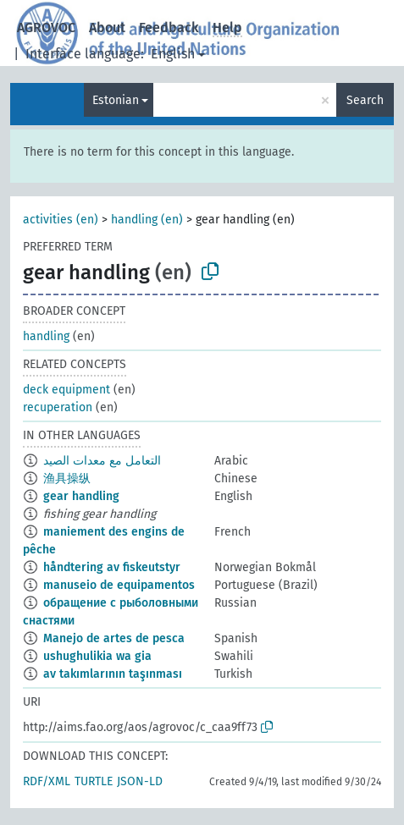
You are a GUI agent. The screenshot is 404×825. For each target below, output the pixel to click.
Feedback (169, 27)
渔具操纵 (67, 478)
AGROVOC (46, 27)
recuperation (57, 407)
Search (365, 100)
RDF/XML (46, 781)
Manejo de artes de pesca (114, 638)
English (173, 54)
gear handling (81, 496)
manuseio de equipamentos (119, 585)
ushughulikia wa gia (97, 656)
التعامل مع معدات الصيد (102, 461)
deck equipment (66, 389)
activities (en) (60, 219)
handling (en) (147, 219)
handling (46, 336)
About (107, 27)
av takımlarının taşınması (112, 674)
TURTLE (94, 781)
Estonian (115, 100)
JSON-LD (140, 781)
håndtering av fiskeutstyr (111, 567)
